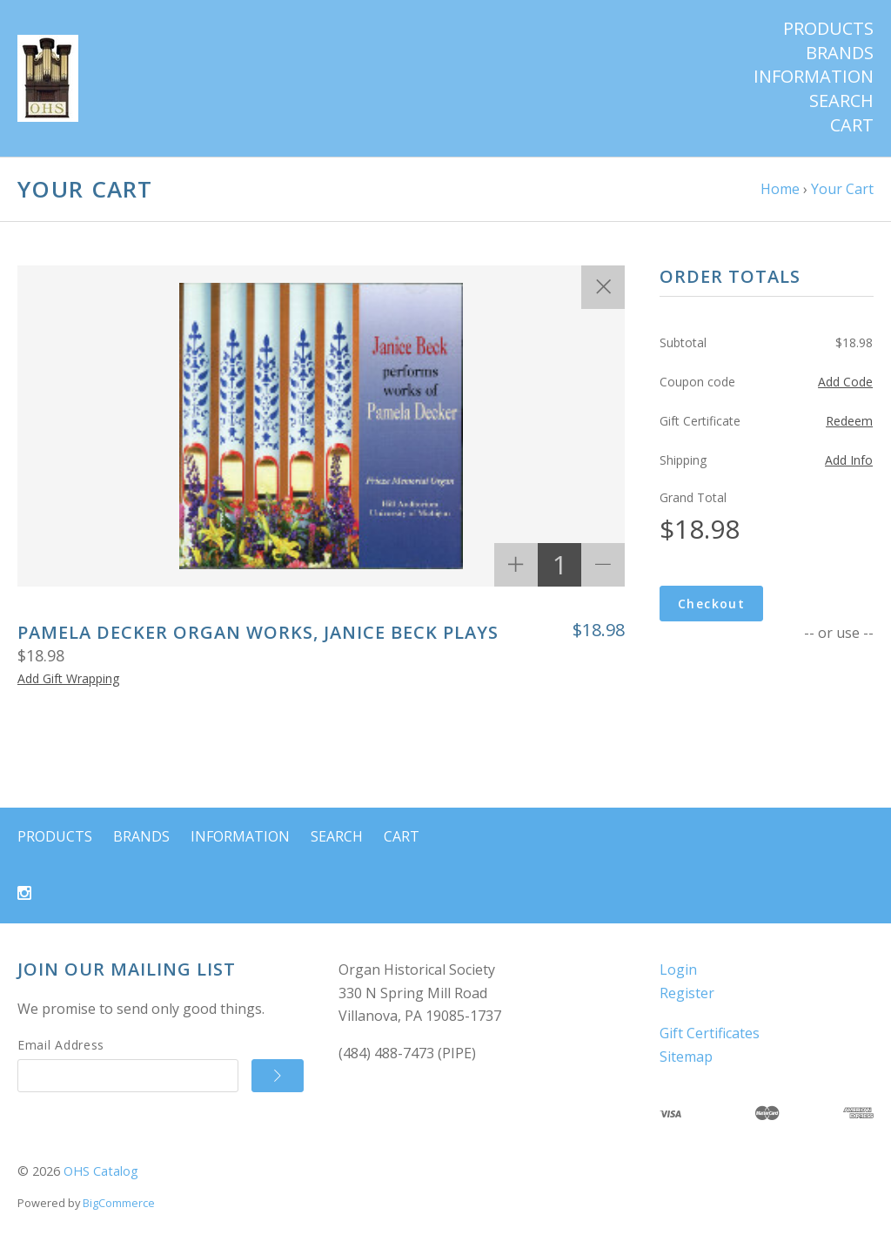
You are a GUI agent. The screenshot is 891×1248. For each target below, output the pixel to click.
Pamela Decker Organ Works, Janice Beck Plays (258, 632)
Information (814, 76)
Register (687, 993)
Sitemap (686, 1056)
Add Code (845, 381)
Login (678, 969)
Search (841, 101)
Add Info (849, 460)
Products (828, 28)
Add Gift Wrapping (68, 678)
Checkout (711, 603)
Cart (852, 125)
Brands (840, 53)
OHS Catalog (101, 1171)
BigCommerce (119, 1203)
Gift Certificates (710, 1033)
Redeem (849, 421)
